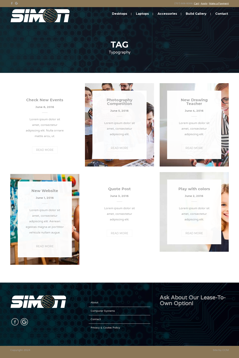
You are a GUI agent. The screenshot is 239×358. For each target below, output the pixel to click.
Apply (204, 3)
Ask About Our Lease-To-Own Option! (193, 300)
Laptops (142, 13)
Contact (221, 13)
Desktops (119, 13)
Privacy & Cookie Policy (105, 327)
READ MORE (45, 150)
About (94, 302)
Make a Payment (219, 3)
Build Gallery (196, 13)
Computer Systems (103, 311)
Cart (196, 3)
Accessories (167, 13)
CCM (225, 350)
